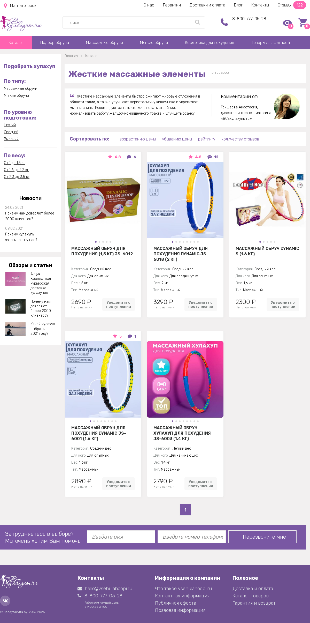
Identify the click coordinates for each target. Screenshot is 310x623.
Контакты (260, 5)
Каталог (16, 42)
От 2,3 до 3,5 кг (16, 177)
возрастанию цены (138, 139)
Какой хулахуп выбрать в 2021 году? (42, 329)
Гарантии (172, 5)
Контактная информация (182, 596)
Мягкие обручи (154, 42)
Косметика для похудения (209, 42)
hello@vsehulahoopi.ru (105, 588)
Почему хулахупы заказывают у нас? (21, 237)
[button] (96, 242)
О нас (149, 5)
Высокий (11, 139)
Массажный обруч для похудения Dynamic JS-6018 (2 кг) (180, 254)
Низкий (10, 125)
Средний (11, 132)
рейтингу (206, 139)
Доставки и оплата (207, 5)
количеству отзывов (240, 139)
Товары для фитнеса (270, 42)
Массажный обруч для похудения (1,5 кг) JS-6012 (102, 251)
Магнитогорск (20, 5)
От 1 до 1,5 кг (14, 163)
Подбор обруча (54, 42)
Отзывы (292, 5)
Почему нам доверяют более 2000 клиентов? (29, 216)
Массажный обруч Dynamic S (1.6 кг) (267, 251)
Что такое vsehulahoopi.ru (183, 588)
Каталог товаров (251, 596)
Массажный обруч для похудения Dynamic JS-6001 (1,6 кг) (98, 433)
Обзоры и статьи (30, 265)
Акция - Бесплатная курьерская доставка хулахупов (40, 283)
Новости (30, 198)
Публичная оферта (175, 603)
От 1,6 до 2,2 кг (16, 170)
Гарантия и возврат (254, 603)
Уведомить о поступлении (118, 304)
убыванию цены (177, 139)
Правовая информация (180, 610)
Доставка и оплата (253, 588)
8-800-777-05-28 (249, 18)
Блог (238, 5)
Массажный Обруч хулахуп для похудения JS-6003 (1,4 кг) (182, 433)
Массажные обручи (104, 42)
